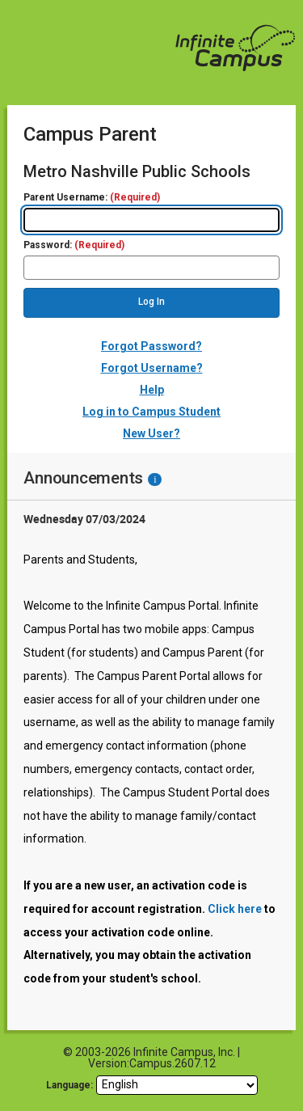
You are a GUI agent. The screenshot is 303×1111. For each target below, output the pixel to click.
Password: (73, 245)
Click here (235, 908)
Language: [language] (69, 1085)
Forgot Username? (152, 368)
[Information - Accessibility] (155, 479)
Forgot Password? (151, 346)
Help (152, 389)
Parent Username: (91, 197)
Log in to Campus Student (151, 411)
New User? (151, 433)
